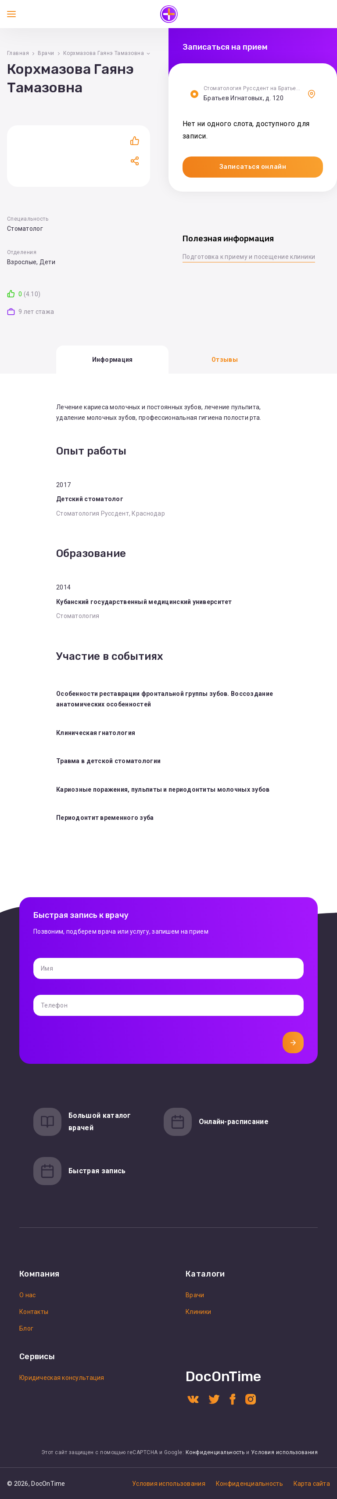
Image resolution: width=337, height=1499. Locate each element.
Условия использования (284, 1452)
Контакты (33, 1312)
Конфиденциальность (215, 1452)
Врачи (46, 53)
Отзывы (225, 359)
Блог (26, 1328)
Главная (18, 53)
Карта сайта (312, 1484)
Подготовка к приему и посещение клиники (249, 256)
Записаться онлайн (253, 167)
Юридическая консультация (61, 1378)
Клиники (198, 1312)
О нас (27, 1295)
